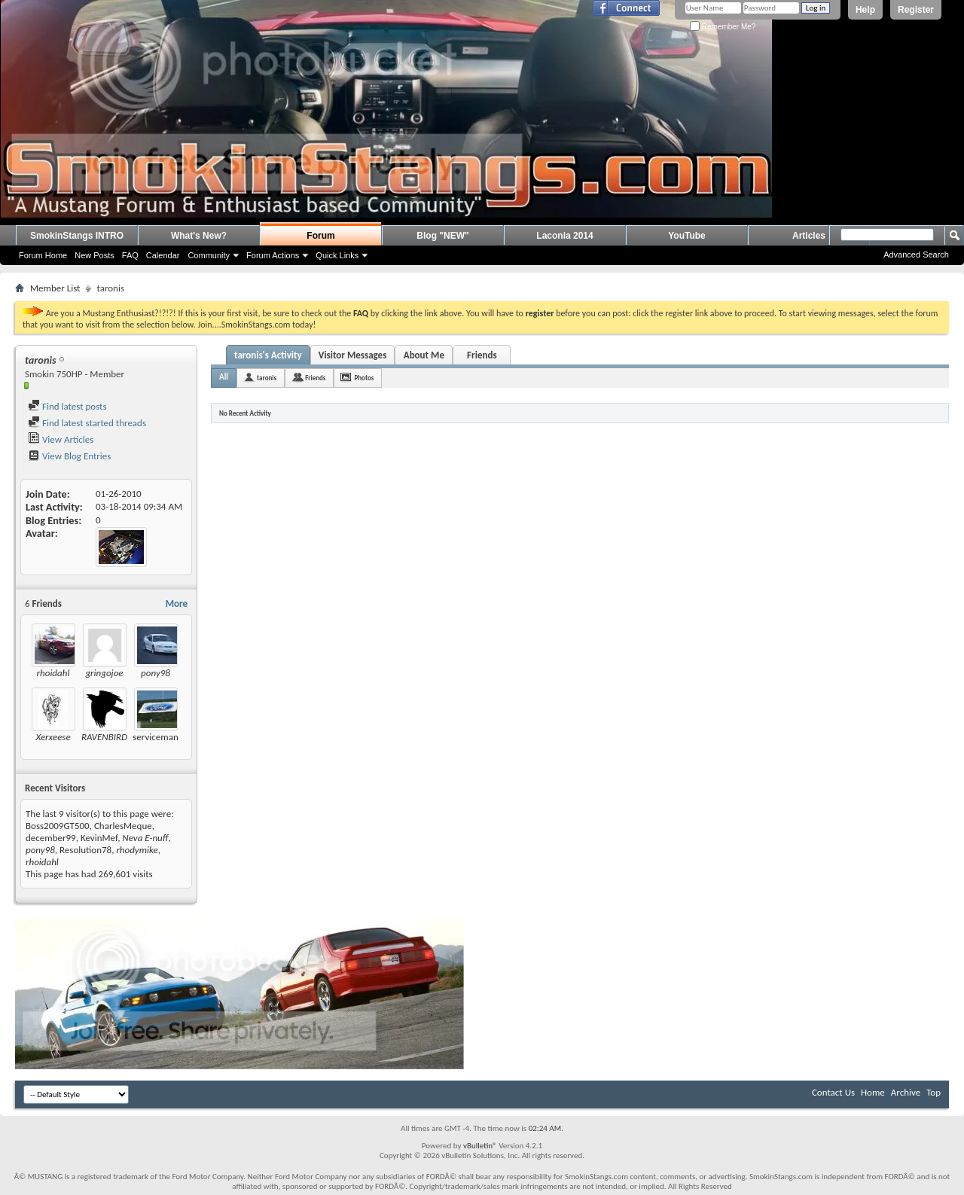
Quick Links (337, 255)
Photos (364, 377)
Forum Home (43, 255)
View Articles (60, 439)
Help (865, 10)
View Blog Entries (69, 456)
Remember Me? (722, 27)
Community (209, 255)
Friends (481, 355)
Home (873, 1092)
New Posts (94, 255)
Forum (320, 235)
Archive (905, 1092)
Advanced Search (916, 254)
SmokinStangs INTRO (77, 235)
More (177, 603)
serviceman (155, 736)
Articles (808, 235)
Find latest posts (67, 406)
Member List (55, 288)
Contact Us (833, 1092)
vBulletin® (480, 1146)
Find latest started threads (87, 422)
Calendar (163, 255)
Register (916, 10)
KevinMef (99, 837)
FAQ (130, 255)
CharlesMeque (123, 825)
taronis (266, 377)
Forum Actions (272, 255)
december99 (51, 837)
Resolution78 (85, 849)
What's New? (199, 235)
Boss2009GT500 (58, 825)
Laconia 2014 (564, 235)
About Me (424, 355)
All (223, 377)
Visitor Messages (353, 355)
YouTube (687, 235)
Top (933, 1092)
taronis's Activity (268, 355)
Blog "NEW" (442, 235)
